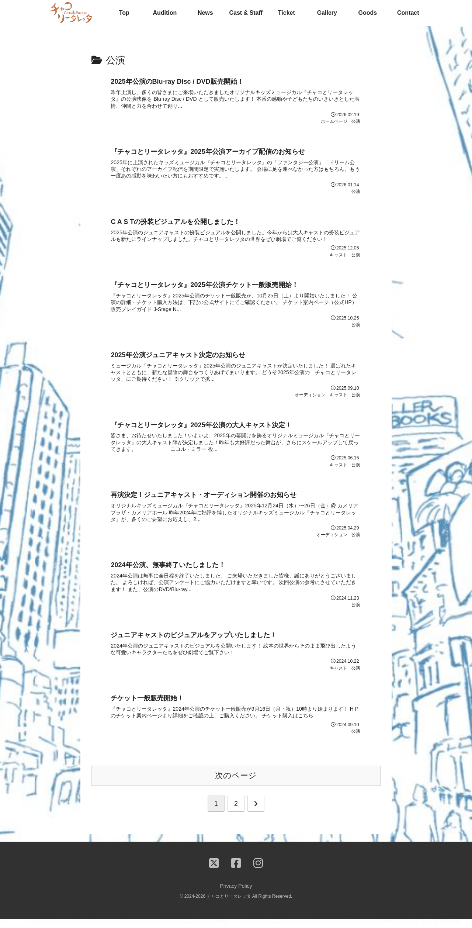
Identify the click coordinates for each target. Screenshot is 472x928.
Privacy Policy (236, 895)
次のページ (236, 784)
